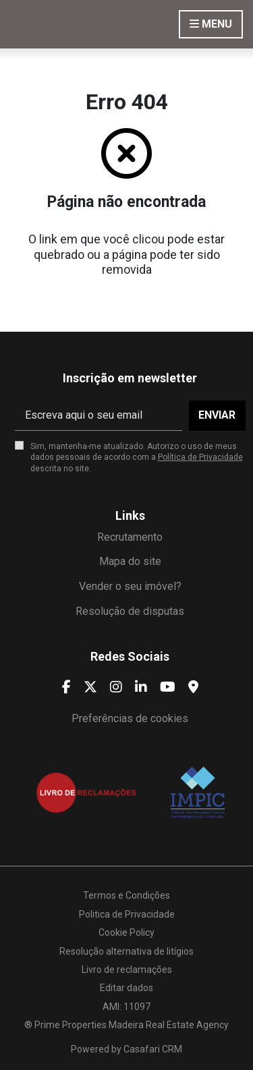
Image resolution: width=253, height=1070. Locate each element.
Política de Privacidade (200, 457)
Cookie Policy (126, 932)
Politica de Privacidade (127, 914)
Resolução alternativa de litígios (126, 951)
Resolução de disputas (130, 611)
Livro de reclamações (127, 969)
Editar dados (126, 987)
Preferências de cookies (130, 718)
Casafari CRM (152, 1049)
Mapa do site (130, 561)
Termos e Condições (126, 895)
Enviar (216, 415)
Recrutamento (130, 537)
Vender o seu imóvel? (130, 586)
